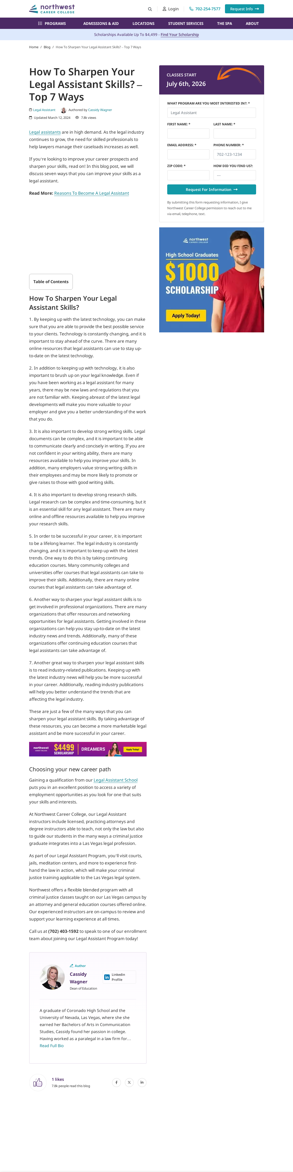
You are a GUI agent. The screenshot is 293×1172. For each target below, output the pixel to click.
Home (33, 47)
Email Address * (181, 145)
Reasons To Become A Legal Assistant (91, 193)
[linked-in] (142, 1082)
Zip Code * (176, 166)
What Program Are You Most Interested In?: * (208, 103)
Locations (143, 23)
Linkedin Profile (114, 977)
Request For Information (212, 189)
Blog (47, 47)
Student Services (185, 23)
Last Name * (224, 124)
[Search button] (150, 9)
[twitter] (129, 1082)
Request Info (244, 8)
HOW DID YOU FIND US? (233, 166)
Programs (52, 23)
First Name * (178, 124)
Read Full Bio (52, 1045)
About (252, 23)
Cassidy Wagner (100, 110)
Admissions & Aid (101, 23)
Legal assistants (45, 132)
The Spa (224, 23)
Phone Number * (228, 145)
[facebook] (116, 1082)
